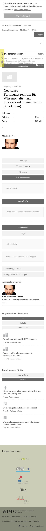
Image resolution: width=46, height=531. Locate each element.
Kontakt (32, 517)
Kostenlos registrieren (12, 25)
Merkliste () (25, 30)
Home (4, 59)
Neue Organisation (13, 268)
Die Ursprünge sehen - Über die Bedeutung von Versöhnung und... (22, 392)
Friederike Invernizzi (11, 397)
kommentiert (23, 327)
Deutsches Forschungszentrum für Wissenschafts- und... (18, 354)
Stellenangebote (23, 178)
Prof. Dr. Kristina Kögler (12, 411)
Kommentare (23, 227)
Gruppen (23, 172)
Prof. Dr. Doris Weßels (11, 427)
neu (23, 318)
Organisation (23, 66)
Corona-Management (10, 30)
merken (41, 65)
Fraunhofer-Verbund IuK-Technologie (20, 339)
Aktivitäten (23, 375)
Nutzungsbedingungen (22, 521)
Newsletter (27, 25)
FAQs (34, 30)
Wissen (29, 379)
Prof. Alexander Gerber (12, 296)
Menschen (14, 59)
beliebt (23, 323)
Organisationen (26, 59)
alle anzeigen (16, 451)
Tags (23, 233)
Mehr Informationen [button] (22, 10)
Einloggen (39, 35)
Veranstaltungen (23, 166)
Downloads (23, 201)
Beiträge (23, 160)
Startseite (5, 517)
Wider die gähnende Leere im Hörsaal (20, 408)
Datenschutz (7, 521)
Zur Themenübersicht (12, 53)
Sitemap (37, 521)
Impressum (16, 517)
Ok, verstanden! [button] (23, 16)
